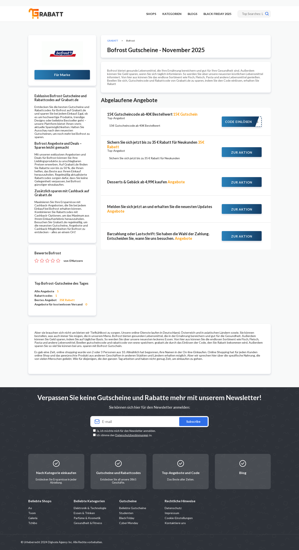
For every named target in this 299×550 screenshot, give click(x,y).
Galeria (32, 518)
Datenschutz (173, 508)
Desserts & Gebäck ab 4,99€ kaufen (146, 182)
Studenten (126, 513)
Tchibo (32, 523)
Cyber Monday (128, 523)
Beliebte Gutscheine (132, 508)
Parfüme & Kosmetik (87, 518)
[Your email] (149, 421)
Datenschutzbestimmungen (131, 435)
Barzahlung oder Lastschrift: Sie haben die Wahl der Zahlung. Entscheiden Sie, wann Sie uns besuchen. (158, 236)
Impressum (172, 513)
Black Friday (126, 518)
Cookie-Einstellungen (179, 518)
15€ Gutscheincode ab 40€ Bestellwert (152, 114)
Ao (30, 508)
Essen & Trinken (84, 513)
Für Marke (62, 75)
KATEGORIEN (171, 14)
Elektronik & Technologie (90, 508)
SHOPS (151, 14)
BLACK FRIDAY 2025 (217, 14)
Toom (32, 513)
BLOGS (192, 14)
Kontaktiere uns (175, 523)
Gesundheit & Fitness (88, 523)
